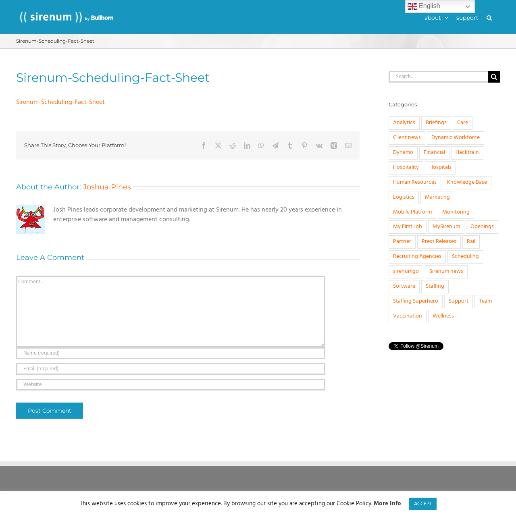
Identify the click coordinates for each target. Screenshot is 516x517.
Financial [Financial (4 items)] (434, 152)
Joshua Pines (107, 187)
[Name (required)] (170, 353)
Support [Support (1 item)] (458, 301)
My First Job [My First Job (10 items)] (407, 226)
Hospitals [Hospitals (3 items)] (440, 167)
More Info (387, 504)
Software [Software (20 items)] (404, 286)
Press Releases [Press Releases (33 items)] (439, 241)
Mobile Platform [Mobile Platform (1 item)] (412, 212)
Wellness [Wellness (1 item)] (443, 316)
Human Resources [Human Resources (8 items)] (415, 182)
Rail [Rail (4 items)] (471, 241)
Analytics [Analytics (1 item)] (404, 122)
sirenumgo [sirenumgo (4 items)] (406, 271)
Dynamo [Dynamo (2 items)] (403, 152)
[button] (489, 17)
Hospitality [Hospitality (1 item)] (406, 167)
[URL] (170, 384)
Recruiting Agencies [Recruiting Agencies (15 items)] (417, 256)
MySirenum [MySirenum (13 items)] (446, 226)
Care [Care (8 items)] (462, 122)
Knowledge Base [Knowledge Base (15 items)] (467, 182)
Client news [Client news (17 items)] (407, 137)
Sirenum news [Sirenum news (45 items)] (446, 271)
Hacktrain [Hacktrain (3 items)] (467, 152)
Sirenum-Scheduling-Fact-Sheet (60, 102)
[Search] (494, 77)
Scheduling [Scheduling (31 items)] (465, 256)
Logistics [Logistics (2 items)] (403, 197)
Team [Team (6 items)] (485, 301)
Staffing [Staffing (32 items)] (435, 286)
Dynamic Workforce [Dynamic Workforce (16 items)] (455, 137)
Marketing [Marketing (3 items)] (437, 197)
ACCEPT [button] (423, 504)
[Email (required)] (170, 369)
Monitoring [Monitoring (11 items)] (456, 212)
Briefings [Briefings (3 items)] (436, 122)
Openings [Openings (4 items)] (482, 226)
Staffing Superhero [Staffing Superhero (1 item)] (415, 301)
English (424, 6)
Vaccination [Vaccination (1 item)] (407, 316)
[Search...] (438, 77)
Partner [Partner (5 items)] (402, 241)
